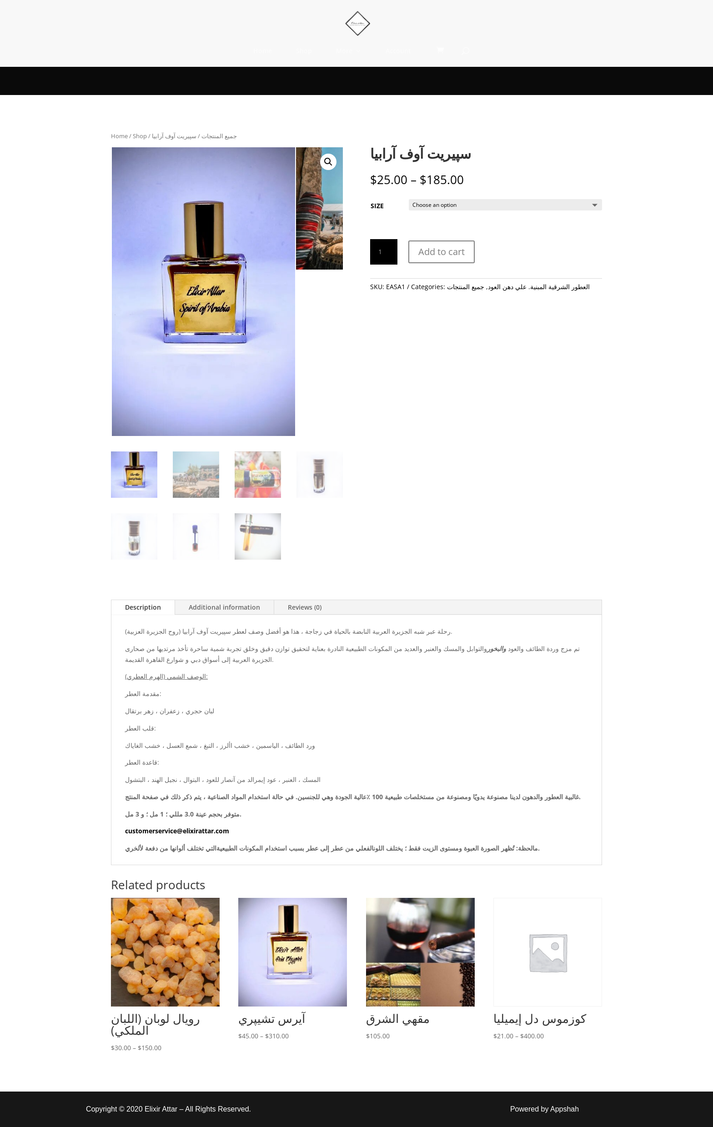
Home (262, 51)
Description (143, 607)
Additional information (224, 607)
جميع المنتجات (219, 136)
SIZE (377, 205)
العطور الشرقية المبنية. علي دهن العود (539, 286)
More (344, 51)
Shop (304, 51)
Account (398, 51)
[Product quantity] (383, 252)
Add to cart (441, 251)
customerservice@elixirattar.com (177, 830)
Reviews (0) (304, 607)
